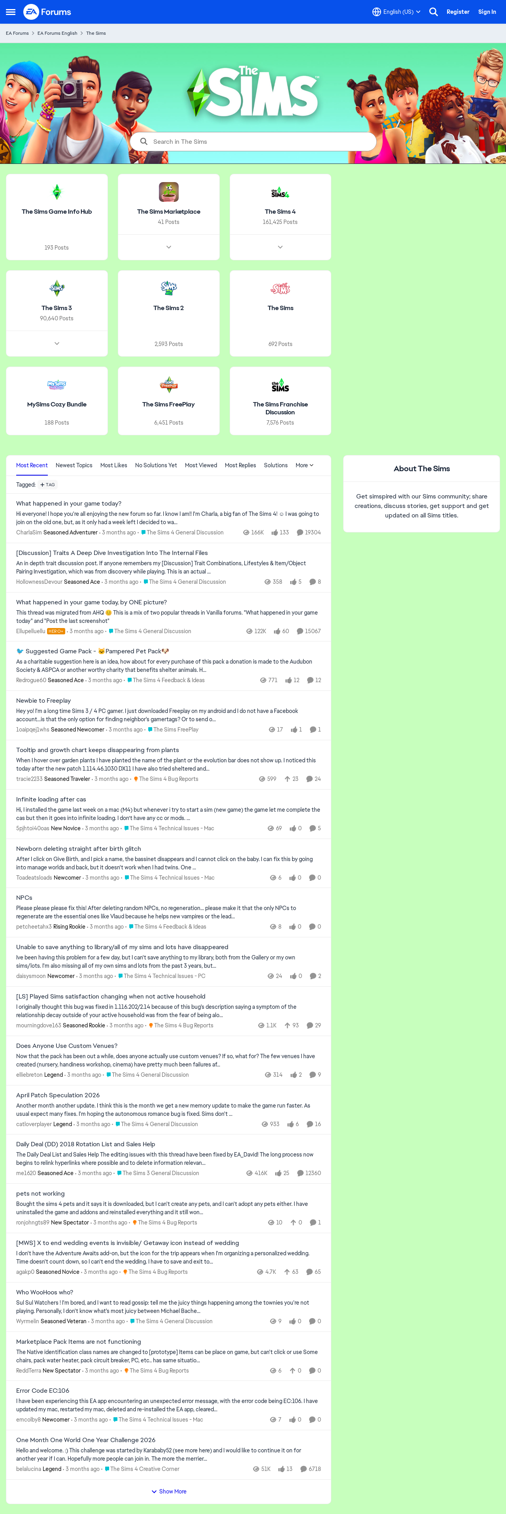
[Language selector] (396, 12)
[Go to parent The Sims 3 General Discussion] (156, 1173)
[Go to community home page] (47, 12)
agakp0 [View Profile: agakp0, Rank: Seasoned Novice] (25, 1271)
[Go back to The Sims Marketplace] (168, 212)
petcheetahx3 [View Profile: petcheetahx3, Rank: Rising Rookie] (34, 926)
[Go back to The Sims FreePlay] (168, 404)
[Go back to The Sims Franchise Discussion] (280, 408)
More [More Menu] (305, 465)
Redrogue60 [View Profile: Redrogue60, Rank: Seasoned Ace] (31, 680)
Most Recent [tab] (32, 465)
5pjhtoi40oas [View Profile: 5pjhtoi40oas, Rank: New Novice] (32, 828)
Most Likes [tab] (113, 465)
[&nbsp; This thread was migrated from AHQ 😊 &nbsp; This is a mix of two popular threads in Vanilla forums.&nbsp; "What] (168, 616)
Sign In (487, 11)
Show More (169, 1491)
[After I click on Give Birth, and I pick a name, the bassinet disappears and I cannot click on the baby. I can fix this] (168, 863)
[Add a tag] (48, 484)
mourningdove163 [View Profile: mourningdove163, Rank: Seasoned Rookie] (38, 1025)
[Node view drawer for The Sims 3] (57, 343)
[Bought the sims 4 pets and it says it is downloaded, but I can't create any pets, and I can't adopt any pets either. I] (168, 1208)
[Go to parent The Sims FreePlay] (171, 730)
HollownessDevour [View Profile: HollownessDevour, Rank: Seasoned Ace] (39, 581)
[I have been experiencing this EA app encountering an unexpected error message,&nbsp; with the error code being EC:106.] (168, 1405)
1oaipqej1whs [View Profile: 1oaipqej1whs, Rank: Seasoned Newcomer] (32, 729)
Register (458, 11)
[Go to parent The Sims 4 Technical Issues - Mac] (167, 828)
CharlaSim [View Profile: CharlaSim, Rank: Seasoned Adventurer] (29, 532)
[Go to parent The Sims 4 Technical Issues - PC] (160, 976)
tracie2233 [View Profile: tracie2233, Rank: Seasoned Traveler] (29, 778)
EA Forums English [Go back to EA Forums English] (57, 33)
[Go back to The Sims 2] (168, 308)
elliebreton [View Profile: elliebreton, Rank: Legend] (29, 1074)
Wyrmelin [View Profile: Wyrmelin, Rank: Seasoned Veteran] (27, 1321)
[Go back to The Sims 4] (280, 212)
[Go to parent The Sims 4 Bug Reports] (164, 779)
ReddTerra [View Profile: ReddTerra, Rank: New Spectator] (28, 1370)
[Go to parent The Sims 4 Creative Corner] (140, 1469)
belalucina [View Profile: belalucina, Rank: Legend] (28, 1469)
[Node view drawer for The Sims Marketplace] (169, 247)
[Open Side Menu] (10, 12)
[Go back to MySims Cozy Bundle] (57, 404)
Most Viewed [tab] (201, 465)
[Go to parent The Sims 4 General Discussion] (181, 532)
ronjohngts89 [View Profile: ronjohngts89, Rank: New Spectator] (32, 1222)
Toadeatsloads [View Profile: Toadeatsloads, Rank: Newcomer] (34, 877)
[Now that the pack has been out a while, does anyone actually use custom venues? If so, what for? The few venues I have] (168, 1060)
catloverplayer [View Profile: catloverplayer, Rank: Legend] (34, 1123)
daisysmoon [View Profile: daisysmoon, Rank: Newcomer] (31, 976)
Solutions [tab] (276, 465)
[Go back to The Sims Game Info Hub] (57, 212)
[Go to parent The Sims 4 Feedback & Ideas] (164, 680)
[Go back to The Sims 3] (57, 308)
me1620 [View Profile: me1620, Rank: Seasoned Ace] (26, 1173)
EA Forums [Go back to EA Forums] (17, 33)
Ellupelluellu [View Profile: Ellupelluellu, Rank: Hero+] (30, 630)
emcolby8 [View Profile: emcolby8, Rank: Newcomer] (28, 1419)
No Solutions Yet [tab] (156, 465)
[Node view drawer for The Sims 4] (280, 247)
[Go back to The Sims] (280, 308)
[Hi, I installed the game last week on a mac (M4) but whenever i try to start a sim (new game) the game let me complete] (168, 814)
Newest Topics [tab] (74, 465)
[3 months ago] (117, 532)
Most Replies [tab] (240, 465)
